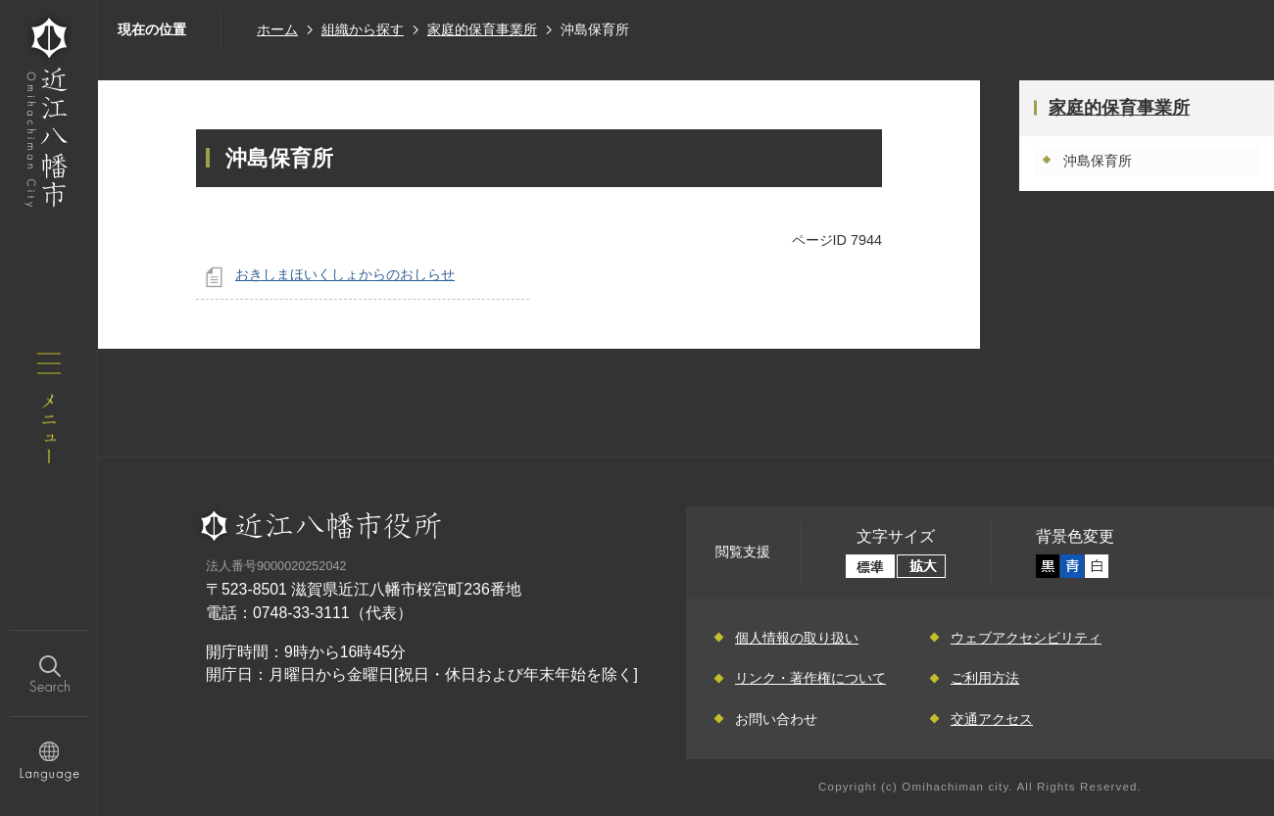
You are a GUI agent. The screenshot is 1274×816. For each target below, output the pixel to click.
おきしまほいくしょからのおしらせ (345, 274)
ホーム (277, 29)
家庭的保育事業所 (482, 29)
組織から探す (362, 29)
